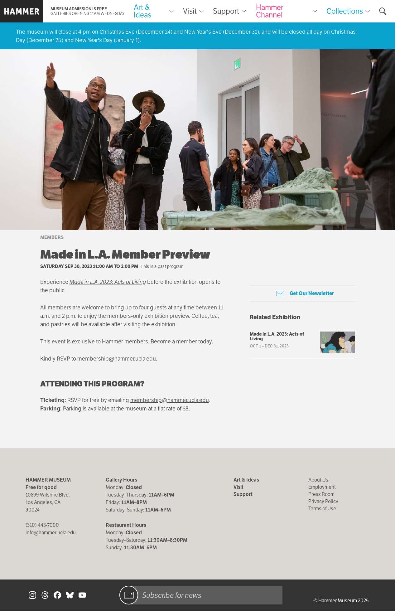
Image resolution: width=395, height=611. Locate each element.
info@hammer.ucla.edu (51, 532)
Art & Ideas (142, 11)
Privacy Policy (323, 501)
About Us (318, 480)
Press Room (321, 494)
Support (226, 11)
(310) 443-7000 (42, 525)
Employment (322, 487)
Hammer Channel (269, 11)
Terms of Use (322, 508)
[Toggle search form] (383, 11)
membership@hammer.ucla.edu (116, 358)
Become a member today (181, 341)
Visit (190, 11)
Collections (344, 11)
